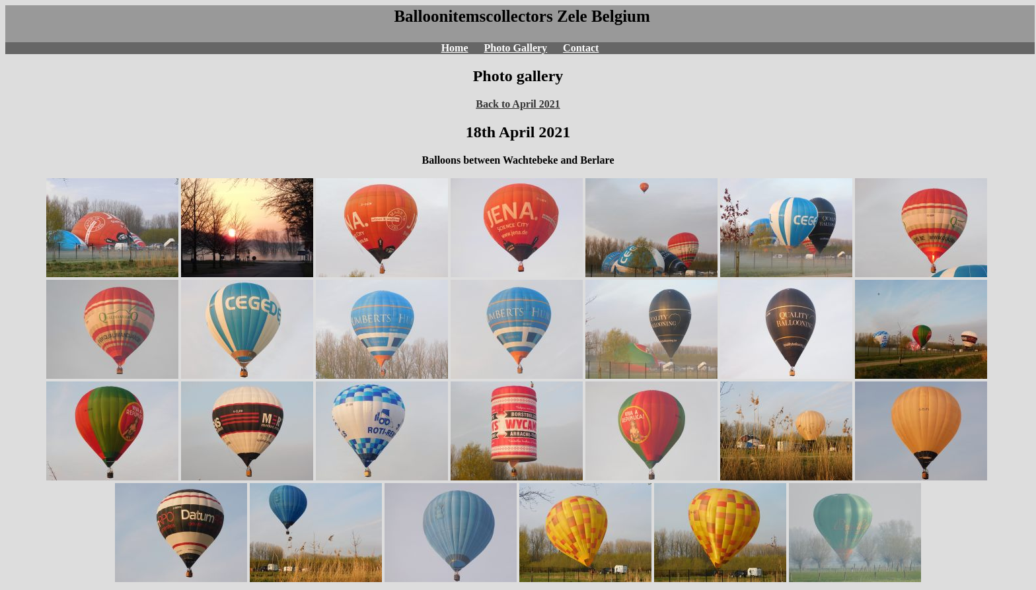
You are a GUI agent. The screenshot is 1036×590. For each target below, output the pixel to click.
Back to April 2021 (518, 104)
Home (454, 47)
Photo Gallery (516, 47)
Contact (581, 47)
